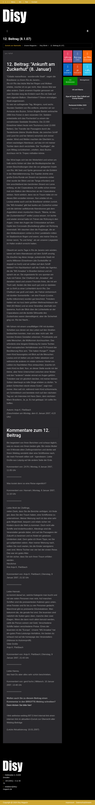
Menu (13, 2)
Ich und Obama (77, 90)
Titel (26, 2)
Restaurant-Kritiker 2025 (77, 105)
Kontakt (34, 2)
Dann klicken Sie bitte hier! (19, 705)
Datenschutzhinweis (83, 803)
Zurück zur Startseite (13, 45)
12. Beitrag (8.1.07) (57, 45)
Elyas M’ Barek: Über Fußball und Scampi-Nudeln (77, 97)
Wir (20, 2)
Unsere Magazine (30, 45)
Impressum (70, 803)
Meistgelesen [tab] (84, 80)
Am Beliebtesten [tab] (70, 81)
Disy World (43, 45)
